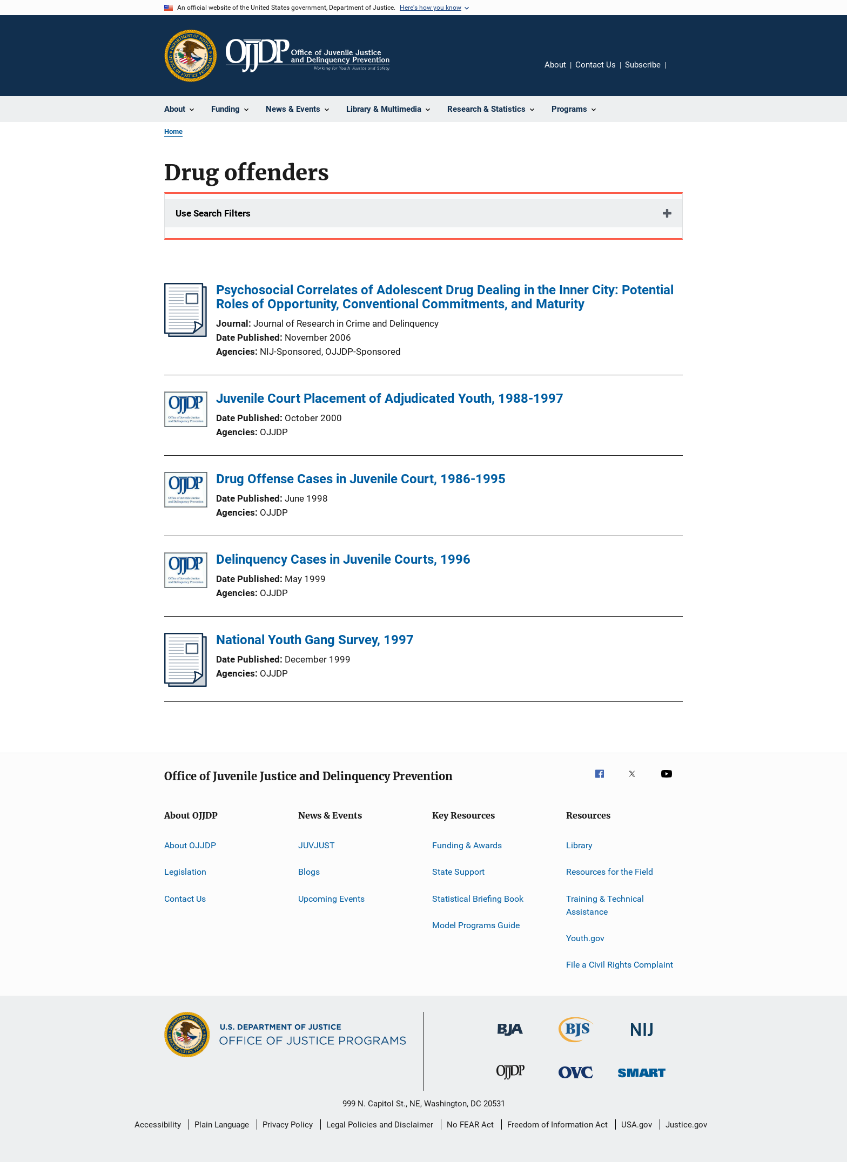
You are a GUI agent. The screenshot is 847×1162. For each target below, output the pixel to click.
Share (683, 72)
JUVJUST (316, 845)
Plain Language (221, 1125)
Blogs (309, 872)
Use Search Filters (213, 213)
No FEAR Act (470, 1125)
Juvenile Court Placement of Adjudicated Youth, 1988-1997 (389, 398)
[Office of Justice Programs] (190, 55)
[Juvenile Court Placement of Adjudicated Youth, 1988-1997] (185, 411)
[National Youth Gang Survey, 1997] (185, 683)
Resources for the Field (609, 872)
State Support (458, 872)
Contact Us (595, 65)
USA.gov (636, 1125)
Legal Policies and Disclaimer (379, 1125)
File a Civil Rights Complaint (619, 965)
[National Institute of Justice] (642, 1038)
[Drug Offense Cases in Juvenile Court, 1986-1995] (185, 491)
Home (173, 131)
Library (579, 845)
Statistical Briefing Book (477, 899)
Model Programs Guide (476, 925)
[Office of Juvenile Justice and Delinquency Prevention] (510, 1081)
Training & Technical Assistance (605, 905)
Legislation (185, 872)
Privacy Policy (288, 1125)
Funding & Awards (467, 845)
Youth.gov (585, 938)
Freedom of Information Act (557, 1125)
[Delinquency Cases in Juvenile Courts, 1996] (185, 572)
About (555, 65)
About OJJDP (190, 845)
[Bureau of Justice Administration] (510, 1038)
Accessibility (158, 1125)
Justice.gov (686, 1125)
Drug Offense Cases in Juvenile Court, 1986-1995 (361, 479)
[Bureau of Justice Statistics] (576, 1044)
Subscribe (643, 65)
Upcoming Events (331, 899)
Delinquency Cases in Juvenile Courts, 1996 (343, 559)
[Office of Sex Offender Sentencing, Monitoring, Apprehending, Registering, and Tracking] (642, 1079)
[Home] (307, 56)
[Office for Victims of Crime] (576, 1080)
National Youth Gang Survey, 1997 (315, 639)
